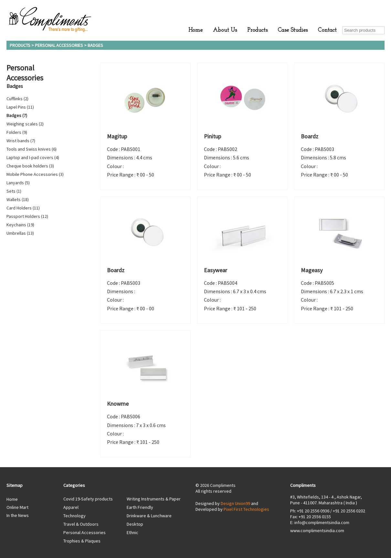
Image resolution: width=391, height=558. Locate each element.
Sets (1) (13, 191)
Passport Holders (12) (27, 216)
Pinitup (212, 136)
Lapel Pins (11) (20, 107)
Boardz (309, 136)
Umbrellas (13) (20, 233)
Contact (327, 30)
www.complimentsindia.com (317, 530)
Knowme (118, 403)
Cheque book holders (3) (30, 166)
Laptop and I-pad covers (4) (32, 157)
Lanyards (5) (18, 183)
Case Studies (293, 30)
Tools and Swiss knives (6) (31, 149)
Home (195, 30)
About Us (225, 30)
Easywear (215, 270)
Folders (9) (16, 132)
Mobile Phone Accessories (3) (35, 174)
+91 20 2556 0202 (349, 511)
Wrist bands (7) (20, 141)
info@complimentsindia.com (321, 522)
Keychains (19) (20, 225)
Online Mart (17, 507)
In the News (17, 515)
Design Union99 (235, 503)
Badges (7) (16, 115)
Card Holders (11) (23, 208)
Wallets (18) (17, 199)
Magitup (117, 136)
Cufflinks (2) (17, 99)
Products (257, 30)
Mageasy (311, 270)
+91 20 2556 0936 (313, 511)
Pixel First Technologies (246, 509)
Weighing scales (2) (25, 124)
